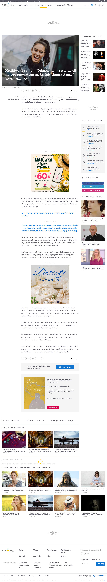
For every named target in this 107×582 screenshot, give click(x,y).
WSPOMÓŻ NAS (99, 576)
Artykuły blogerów (24, 565)
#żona (38, 421)
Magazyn (9, 1)
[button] (99, 5)
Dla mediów (32, 580)
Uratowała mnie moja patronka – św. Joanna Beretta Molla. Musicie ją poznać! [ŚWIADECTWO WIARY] (65, 514)
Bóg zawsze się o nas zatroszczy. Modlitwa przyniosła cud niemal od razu (13, 490)
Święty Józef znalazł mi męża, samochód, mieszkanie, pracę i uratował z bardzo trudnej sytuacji (13, 514)
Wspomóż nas (65, 367)
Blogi (27, 1)
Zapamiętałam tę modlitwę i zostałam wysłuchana (93, 489)
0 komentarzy (90, 136)
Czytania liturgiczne (54, 562)
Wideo (50, 5)
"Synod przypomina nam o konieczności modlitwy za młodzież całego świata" (91, 244)
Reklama (38, 580)
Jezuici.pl (5, 576)
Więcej (70, 5)
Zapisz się (101, 564)
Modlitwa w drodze (18, 1)
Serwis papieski (23, 562)
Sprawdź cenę (52, 408)
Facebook (99, 1)
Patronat (54, 580)
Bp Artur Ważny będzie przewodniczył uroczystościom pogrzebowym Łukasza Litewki (85, 88)
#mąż (44, 421)
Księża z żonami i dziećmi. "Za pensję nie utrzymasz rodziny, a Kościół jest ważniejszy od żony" (86, 78)
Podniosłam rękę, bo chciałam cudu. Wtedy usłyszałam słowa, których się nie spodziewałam (39, 451)
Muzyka (83, 222)
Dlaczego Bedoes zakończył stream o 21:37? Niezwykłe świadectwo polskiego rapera (95, 163)
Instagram (104, 1)
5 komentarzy (90, 130)
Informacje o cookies (46, 580)
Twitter (101, 1)
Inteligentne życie (66, 551)
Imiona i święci (37, 567)
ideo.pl (103, 580)
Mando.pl (31, 576)
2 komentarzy (90, 150)
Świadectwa (12, 83)
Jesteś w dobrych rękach (59, 379)
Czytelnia (37, 556)
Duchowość (37, 562)
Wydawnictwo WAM (18, 576)
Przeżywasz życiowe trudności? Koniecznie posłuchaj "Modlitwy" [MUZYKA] (92, 220)
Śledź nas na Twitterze (92, 187)
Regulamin (9, 580)
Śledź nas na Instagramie (93, 190)
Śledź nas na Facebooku (92, 183)
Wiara (43, 5)
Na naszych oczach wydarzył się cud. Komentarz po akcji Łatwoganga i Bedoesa (86, 65)
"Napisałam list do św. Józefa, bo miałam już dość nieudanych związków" (66, 451)
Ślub (20, 567)
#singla (70, 421)
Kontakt (26, 580)
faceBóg (33, 1)
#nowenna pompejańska (57, 421)
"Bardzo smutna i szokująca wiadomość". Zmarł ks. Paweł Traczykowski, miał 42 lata (86, 55)
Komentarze (34, 5)
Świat (21, 550)
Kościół (84, 246)
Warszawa (86, 5)
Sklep (38, 1)
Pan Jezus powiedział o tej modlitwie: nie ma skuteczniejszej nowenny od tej (66, 489)
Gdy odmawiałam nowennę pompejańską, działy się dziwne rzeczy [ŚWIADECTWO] (93, 514)
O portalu (4, 580)
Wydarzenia (23, 5)
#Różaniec (29, 421)
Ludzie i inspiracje (68, 565)
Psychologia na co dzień (55, 565)
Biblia (3, 1)
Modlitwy (51, 567)
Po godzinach (60, 5)
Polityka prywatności (18, 580)
